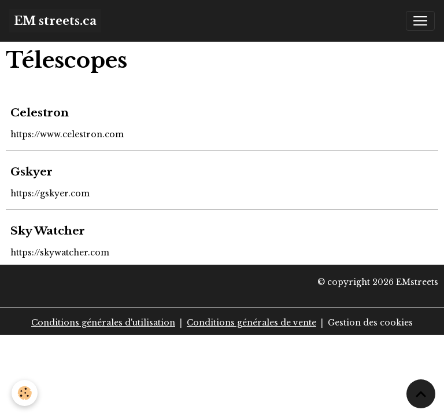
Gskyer (31, 171)
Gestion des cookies (370, 322)
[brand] (55, 20)
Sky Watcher (47, 230)
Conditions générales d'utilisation (103, 322)
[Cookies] (25, 393)
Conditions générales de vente (251, 322)
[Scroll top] (420, 393)
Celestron (39, 112)
